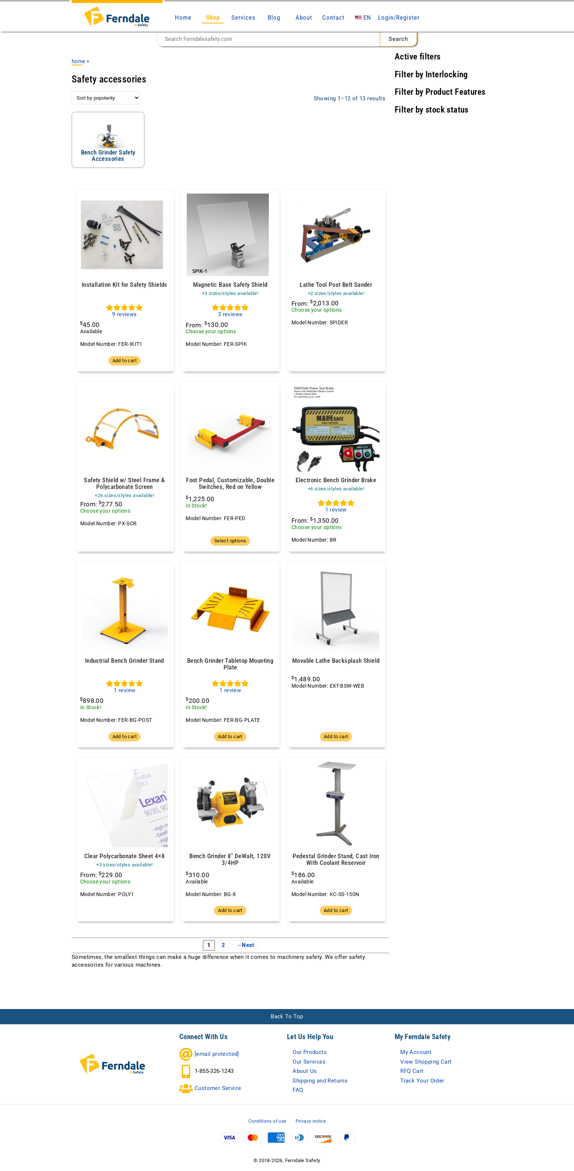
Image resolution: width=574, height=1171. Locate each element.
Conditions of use (267, 1121)
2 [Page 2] (223, 945)
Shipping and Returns (320, 1080)
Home (78, 61)
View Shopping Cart (425, 1061)
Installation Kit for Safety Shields (124, 284)
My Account (415, 1052)
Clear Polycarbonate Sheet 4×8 (124, 856)
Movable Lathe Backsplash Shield (335, 660)
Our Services (309, 1061)
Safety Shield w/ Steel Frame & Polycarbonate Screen (124, 483)
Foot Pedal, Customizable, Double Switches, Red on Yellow (230, 483)
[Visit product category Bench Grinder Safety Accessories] (108, 140)
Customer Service (218, 1088)
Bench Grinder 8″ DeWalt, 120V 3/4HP (230, 859)
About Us (305, 1071)
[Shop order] (106, 97)
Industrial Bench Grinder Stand (124, 660)
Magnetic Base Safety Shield (230, 284)
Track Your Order (422, 1080)
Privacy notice (311, 1121)
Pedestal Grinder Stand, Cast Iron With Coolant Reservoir (336, 859)
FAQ (298, 1090)
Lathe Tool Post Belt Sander (336, 284)
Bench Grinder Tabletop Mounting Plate (230, 664)
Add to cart (124, 360)
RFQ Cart (411, 1071)
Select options (230, 541)
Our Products (310, 1052)
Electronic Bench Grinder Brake (336, 480)
